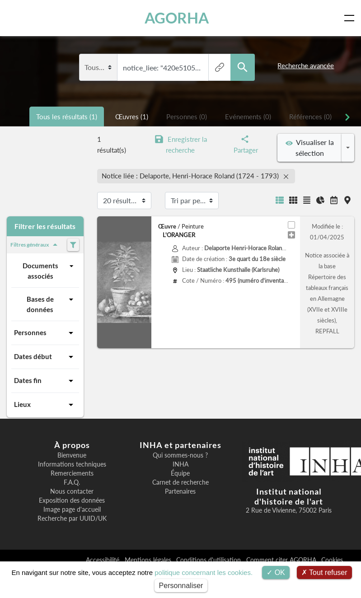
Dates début (45, 356)
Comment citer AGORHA (282, 560)
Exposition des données (72, 500)
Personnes (45, 332)
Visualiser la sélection (310, 147)
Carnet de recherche (180, 482)
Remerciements (72, 473)
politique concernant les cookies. (204, 572)
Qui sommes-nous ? (180, 455)
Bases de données (51, 303)
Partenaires (180, 491)
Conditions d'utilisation (209, 560)
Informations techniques (72, 464)
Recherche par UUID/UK (72, 518)
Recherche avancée (305, 65)
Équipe (180, 473)
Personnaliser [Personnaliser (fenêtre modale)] (181, 585)
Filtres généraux (35, 244)
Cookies (332, 560)
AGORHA (177, 18)
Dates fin (45, 380)
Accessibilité (103, 560)
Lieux (45, 404)
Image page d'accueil (72, 509)
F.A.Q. (72, 482)
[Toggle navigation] (351, 18)
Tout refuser (324, 572)
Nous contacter (72, 491)
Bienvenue (71, 455)
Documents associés (49, 270)
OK (276, 572)
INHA (180, 464)
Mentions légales (149, 560)
